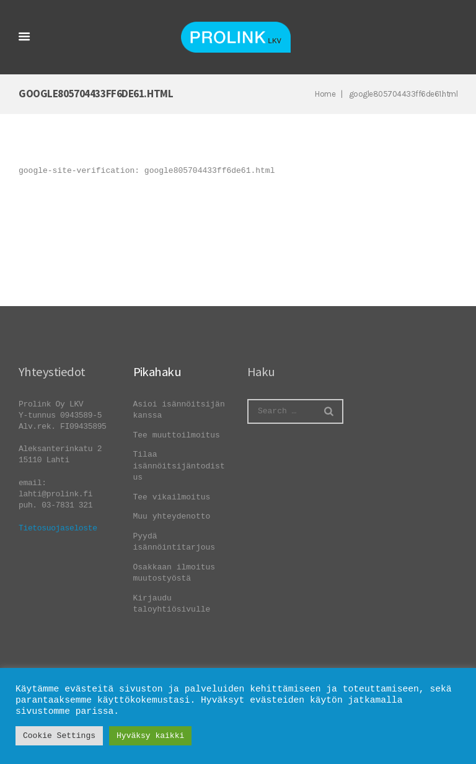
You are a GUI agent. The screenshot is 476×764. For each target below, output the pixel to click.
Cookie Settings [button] (59, 735)
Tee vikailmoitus (172, 497)
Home (325, 94)
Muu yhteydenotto (172, 516)
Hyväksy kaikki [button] (150, 735)
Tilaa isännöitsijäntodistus (179, 465)
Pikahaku (157, 372)
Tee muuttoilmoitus (176, 435)
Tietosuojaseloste (58, 528)
